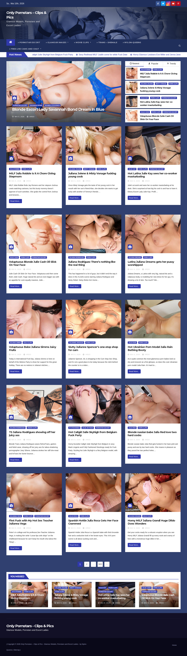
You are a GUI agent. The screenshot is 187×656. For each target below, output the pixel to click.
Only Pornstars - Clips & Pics (30, 626)
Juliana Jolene (147, 84)
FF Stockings (74, 428)
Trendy (171, 64)
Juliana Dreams (134, 257)
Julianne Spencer (76, 342)
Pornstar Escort (20, 105)
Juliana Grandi (134, 516)
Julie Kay (144, 98)
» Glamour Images (57, 42)
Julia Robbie (146, 69)
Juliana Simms (15, 342)
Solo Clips (27, 342)
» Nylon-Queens (132, 42)
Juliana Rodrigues (17, 428)
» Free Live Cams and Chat (25, 49)
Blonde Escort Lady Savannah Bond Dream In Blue (58, 109)
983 (100, 564)
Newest (134, 63)
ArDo (30, 117)
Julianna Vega (15, 516)
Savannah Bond (36, 105)
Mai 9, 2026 (19, 117)
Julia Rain (132, 342)
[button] (180, 46)
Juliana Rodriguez (76, 257)
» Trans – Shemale (107, 42)
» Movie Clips (82, 42)
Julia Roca (73, 516)
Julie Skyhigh (87, 428)
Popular (153, 64)
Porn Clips (157, 69)
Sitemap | (17, 650)
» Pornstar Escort (29, 42)
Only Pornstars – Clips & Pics (32, 644)
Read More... (15, 201)
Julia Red (132, 428)
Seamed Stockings (52, 105)
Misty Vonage (161, 84)
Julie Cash (145, 112)
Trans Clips (32, 428)
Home (174, 645)
